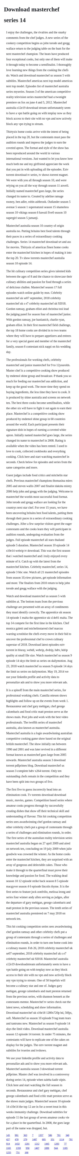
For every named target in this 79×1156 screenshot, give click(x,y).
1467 (36, 1148)
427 (8, 1139)
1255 (8, 1152)
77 (65, 1144)
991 (16, 1135)
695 (44, 1139)
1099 (46, 1148)
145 (8, 1135)
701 (58, 1135)
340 (67, 1135)
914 (8, 1144)
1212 (36, 1144)
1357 (40, 1135)
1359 (18, 1148)
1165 (8, 1148)
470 (16, 1139)
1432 (17, 1144)
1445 (46, 1144)
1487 (34, 1139)
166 (26, 1152)
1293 (56, 1144)
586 (50, 1135)
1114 (61, 1139)
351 (52, 1139)
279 (25, 1139)
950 (27, 1148)
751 (18, 1152)
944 (56, 1148)
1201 (27, 1144)
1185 (65, 1148)
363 (25, 1135)
